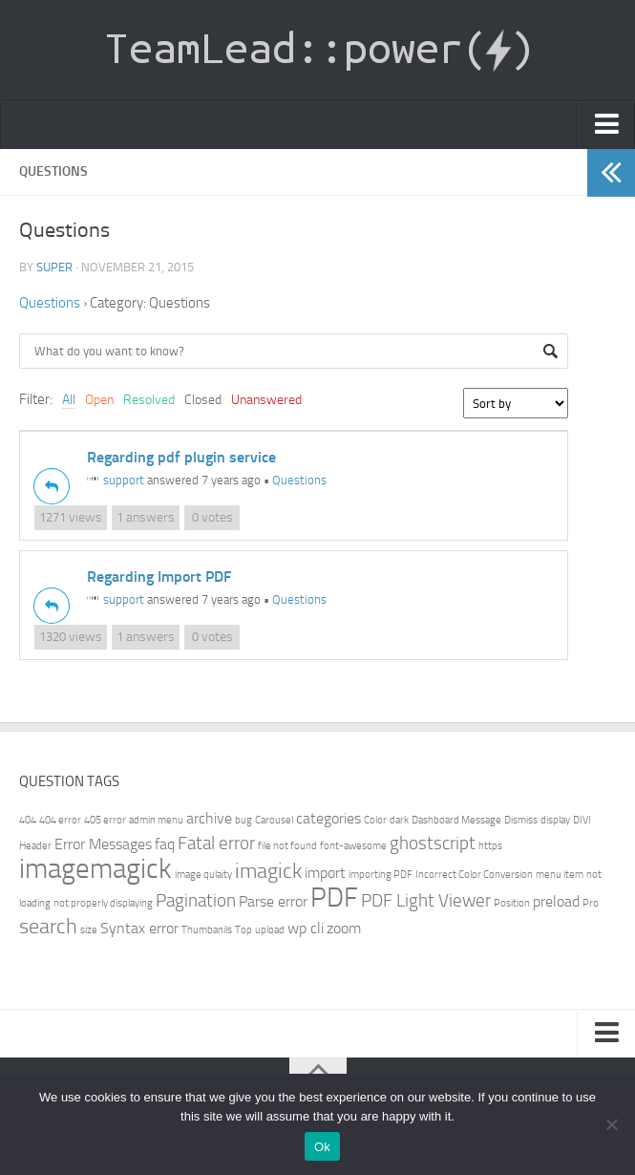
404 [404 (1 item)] (27, 820)
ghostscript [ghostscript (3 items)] (433, 843)
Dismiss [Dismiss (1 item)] (521, 820)
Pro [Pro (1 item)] (590, 903)
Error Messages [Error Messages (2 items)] (103, 844)
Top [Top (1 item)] (243, 930)
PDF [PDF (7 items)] (334, 897)
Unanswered (266, 400)
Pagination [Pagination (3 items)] (196, 900)
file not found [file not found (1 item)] (287, 846)
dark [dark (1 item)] (399, 820)
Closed (203, 400)
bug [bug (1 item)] (243, 820)
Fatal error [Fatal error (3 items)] (216, 843)
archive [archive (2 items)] (209, 818)
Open (99, 400)
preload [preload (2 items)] (556, 901)
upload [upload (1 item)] (270, 930)
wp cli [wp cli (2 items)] (305, 928)
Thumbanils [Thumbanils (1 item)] (206, 930)
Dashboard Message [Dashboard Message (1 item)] (456, 820)
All (68, 400)
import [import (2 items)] (325, 873)
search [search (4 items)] (48, 926)
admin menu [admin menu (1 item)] (156, 820)
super (54, 267)
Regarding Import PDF (159, 576)
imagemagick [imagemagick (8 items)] (95, 869)
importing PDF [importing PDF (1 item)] (381, 874)
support (115, 480)
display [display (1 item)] (555, 820)
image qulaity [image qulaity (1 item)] (203, 874)
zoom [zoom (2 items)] (344, 928)
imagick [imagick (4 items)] (268, 871)
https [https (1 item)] (490, 846)
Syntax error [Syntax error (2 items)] (139, 928)
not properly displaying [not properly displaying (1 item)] (103, 903)
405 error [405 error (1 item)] (105, 820)
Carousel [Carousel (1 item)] (274, 820)
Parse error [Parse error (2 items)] (273, 901)
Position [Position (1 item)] (512, 903)
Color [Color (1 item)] (375, 820)
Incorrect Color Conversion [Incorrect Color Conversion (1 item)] (474, 874)
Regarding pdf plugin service (181, 457)
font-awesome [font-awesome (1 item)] (353, 846)
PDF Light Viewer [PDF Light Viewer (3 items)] (426, 900)
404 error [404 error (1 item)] (60, 820)
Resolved (149, 400)
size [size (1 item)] (88, 930)
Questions (49, 302)
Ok (322, 1147)
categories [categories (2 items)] (328, 818)
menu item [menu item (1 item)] (559, 874)
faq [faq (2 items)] (165, 844)
